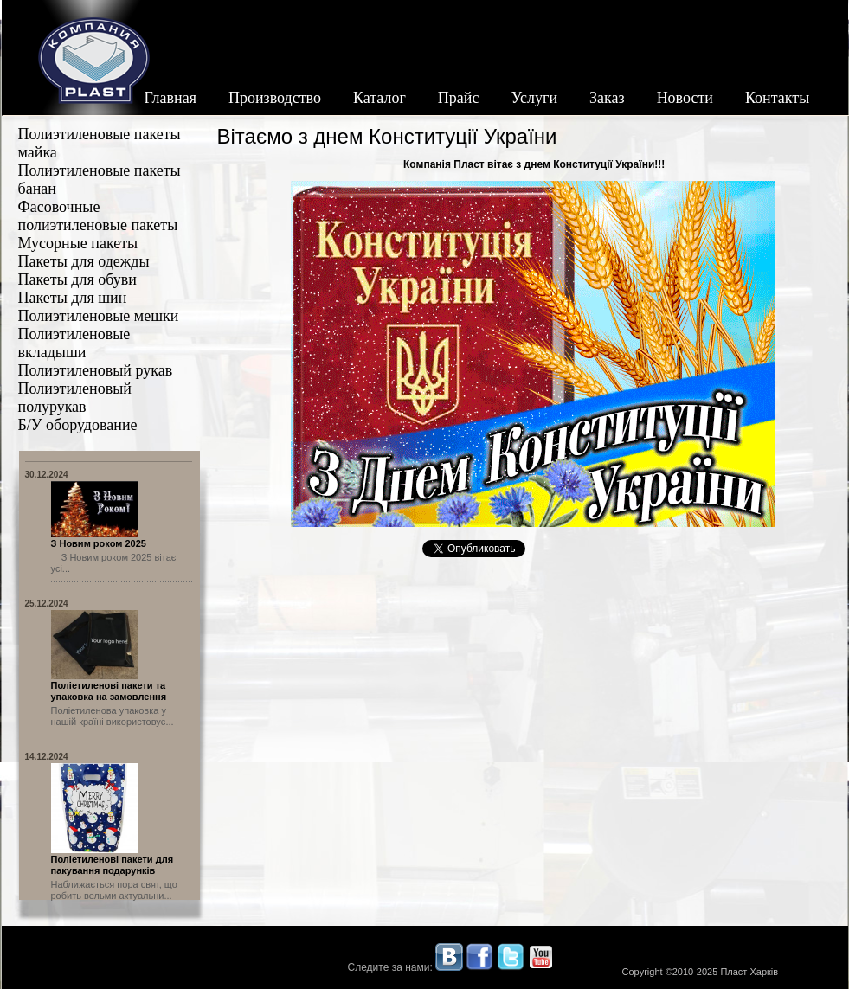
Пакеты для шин (72, 297)
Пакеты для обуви (77, 279)
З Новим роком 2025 (98, 543)
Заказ (607, 97)
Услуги (534, 97)
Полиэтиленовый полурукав (75, 397)
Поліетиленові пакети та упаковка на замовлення (109, 691)
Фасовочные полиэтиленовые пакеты (98, 216)
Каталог (379, 97)
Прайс (458, 97)
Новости (685, 97)
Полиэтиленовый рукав (95, 370)
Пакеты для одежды (84, 261)
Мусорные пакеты (78, 243)
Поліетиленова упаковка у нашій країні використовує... (112, 716)
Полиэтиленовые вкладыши (74, 343)
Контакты (777, 97)
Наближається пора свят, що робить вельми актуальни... (114, 890)
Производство (274, 97)
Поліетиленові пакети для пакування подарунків (112, 865)
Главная (170, 97)
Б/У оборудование (78, 424)
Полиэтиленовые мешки (98, 315)
